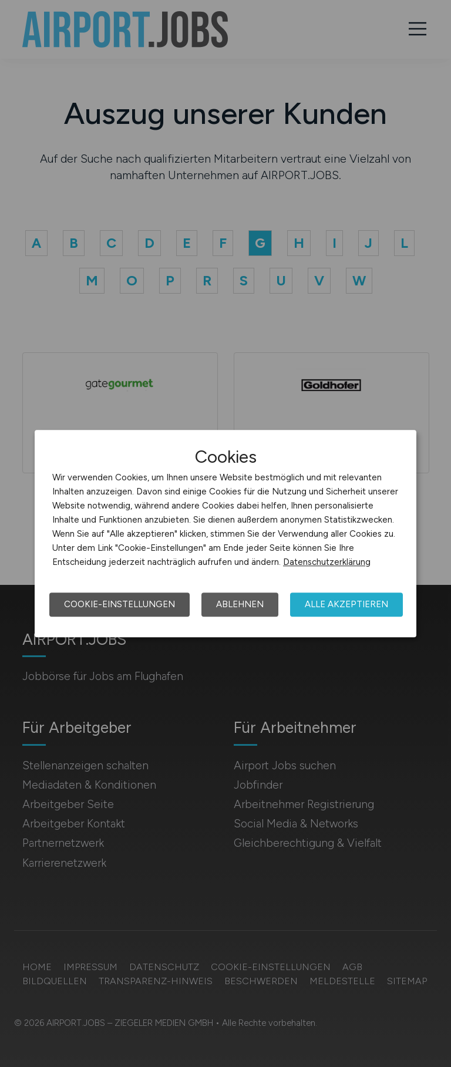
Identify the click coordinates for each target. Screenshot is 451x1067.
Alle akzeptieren (346, 604)
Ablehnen (240, 604)
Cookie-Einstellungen (119, 604)
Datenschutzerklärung (327, 562)
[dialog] (225, 534)
